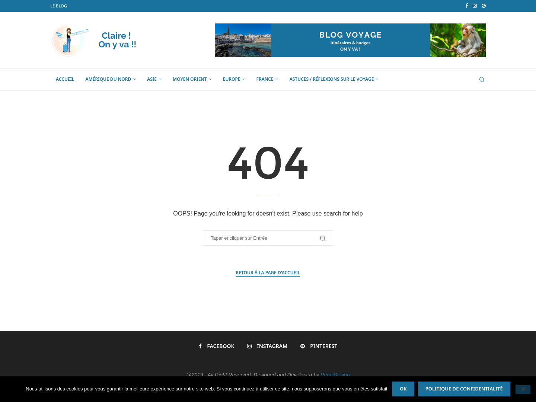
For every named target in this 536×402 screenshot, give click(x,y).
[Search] (482, 79)
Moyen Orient (190, 79)
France (265, 79)
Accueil (65, 79)
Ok (403, 388)
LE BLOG (58, 6)
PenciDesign (335, 375)
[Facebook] (466, 6)
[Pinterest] (484, 6)
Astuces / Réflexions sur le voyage (332, 79)
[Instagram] (475, 6)
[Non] (523, 389)
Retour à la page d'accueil (268, 272)
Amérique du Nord (108, 79)
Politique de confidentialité (464, 388)
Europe (231, 79)
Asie (152, 79)
